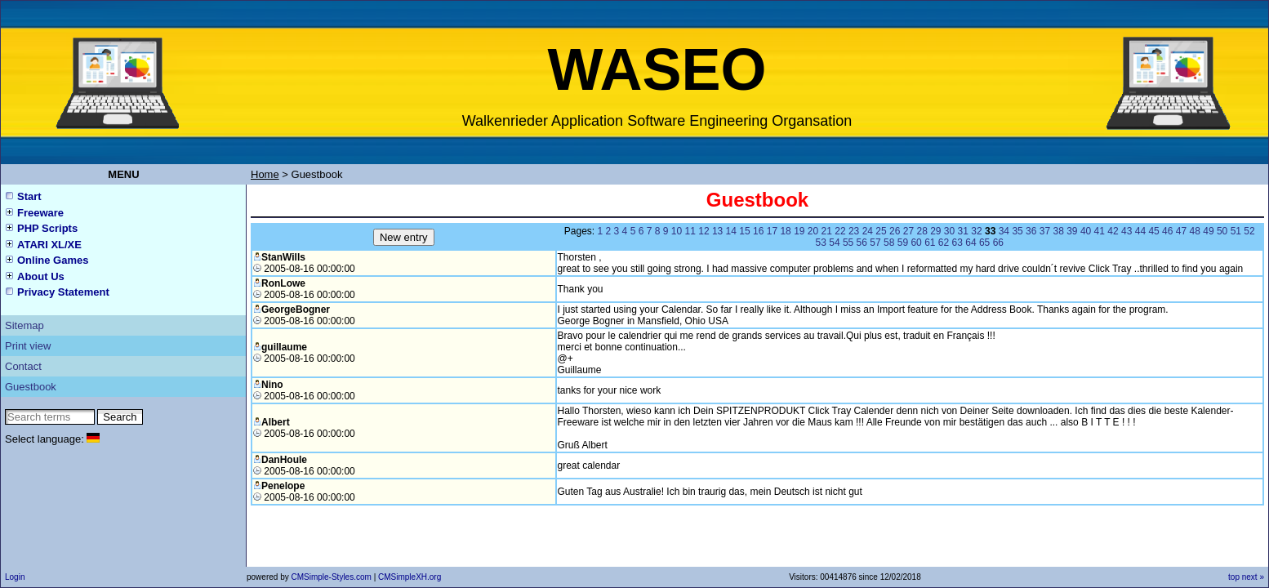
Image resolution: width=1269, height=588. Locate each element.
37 (1045, 231)
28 (921, 231)
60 (916, 242)
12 (703, 231)
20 (813, 231)
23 (853, 231)
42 (1112, 231)
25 (880, 231)
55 (848, 242)
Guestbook (30, 387)
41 (1099, 231)
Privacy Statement (63, 292)
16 (758, 231)
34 (1004, 231)
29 (935, 231)
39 (1071, 231)
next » (1253, 576)
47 (1181, 231)
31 (963, 231)
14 (731, 231)
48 (1195, 231)
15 (744, 231)
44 (1140, 231)
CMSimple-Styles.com (332, 576)
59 (902, 242)
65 (984, 242)
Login (14, 576)
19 (799, 231)
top (1234, 576)
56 (862, 242)
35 (1017, 231)
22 (840, 231)
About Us (41, 276)
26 (894, 231)
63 (957, 242)
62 (943, 242)
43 (1126, 231)
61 (929, 242)
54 (834, 242)
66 (998, 242)
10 (676, 231)
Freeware (40, 213)
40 (1085, 231)
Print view (28, 346)
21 (827, 231)
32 (976, 231)
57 (875, 242)
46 (1167, 231)
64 (970, 242)
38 (1058, 231)
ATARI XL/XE (49, 244)
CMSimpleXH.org (409, 576)
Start (29, 196)
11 (690, 231)
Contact (23, 366)
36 (1031, 231)
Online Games (52, 260)
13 (717, 231)
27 (908, 231)
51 (1236, 231)
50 (1222, 231)
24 (867, 231)
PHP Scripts (47, 228)
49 (1208, 231)
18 (785, 231)
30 (949, 231)
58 (889, 242)
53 (821, 242)
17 (772, 231)
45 (1153, 231)
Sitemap (24, 325)
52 (1249, 231)
